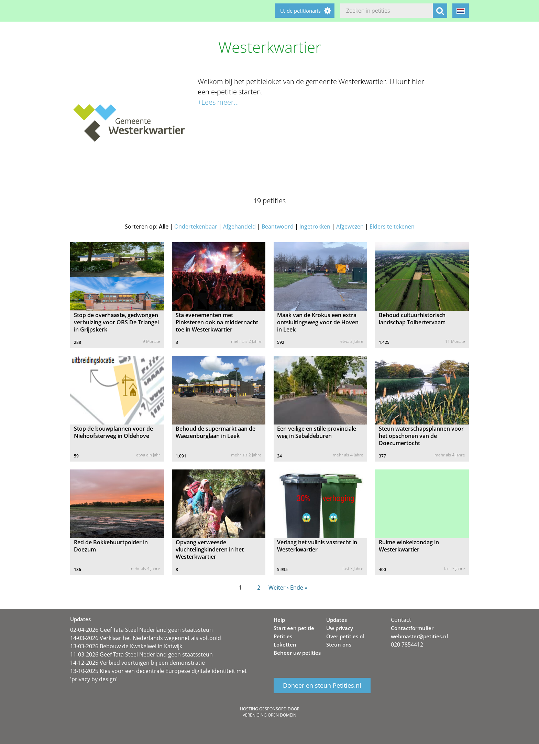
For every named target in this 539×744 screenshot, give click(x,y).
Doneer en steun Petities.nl (322, 686)
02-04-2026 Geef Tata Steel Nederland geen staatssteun (141, 629)
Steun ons (338, 644)
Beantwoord (278, 226)
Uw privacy (339, 628)
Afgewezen (350, 226)
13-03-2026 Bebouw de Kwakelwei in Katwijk (126, 646)
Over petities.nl (345, 636)
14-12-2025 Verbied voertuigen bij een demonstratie (137, 662)
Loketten (285, 644)
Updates (336, 619)
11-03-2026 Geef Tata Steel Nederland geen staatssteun (141, 654)
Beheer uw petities (297, 652)
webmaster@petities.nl (419, 636)
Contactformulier (412, 628)
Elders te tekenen (392, 226)
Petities (283, 636)
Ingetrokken (314, 226)
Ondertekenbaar (195, 226)
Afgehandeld (239, 226)
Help (279, 619)
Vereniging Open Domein (269, 715)
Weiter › (278, 587)
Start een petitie (294, 628)
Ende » (298, 587)
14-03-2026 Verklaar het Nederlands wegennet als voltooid (145, 638)
